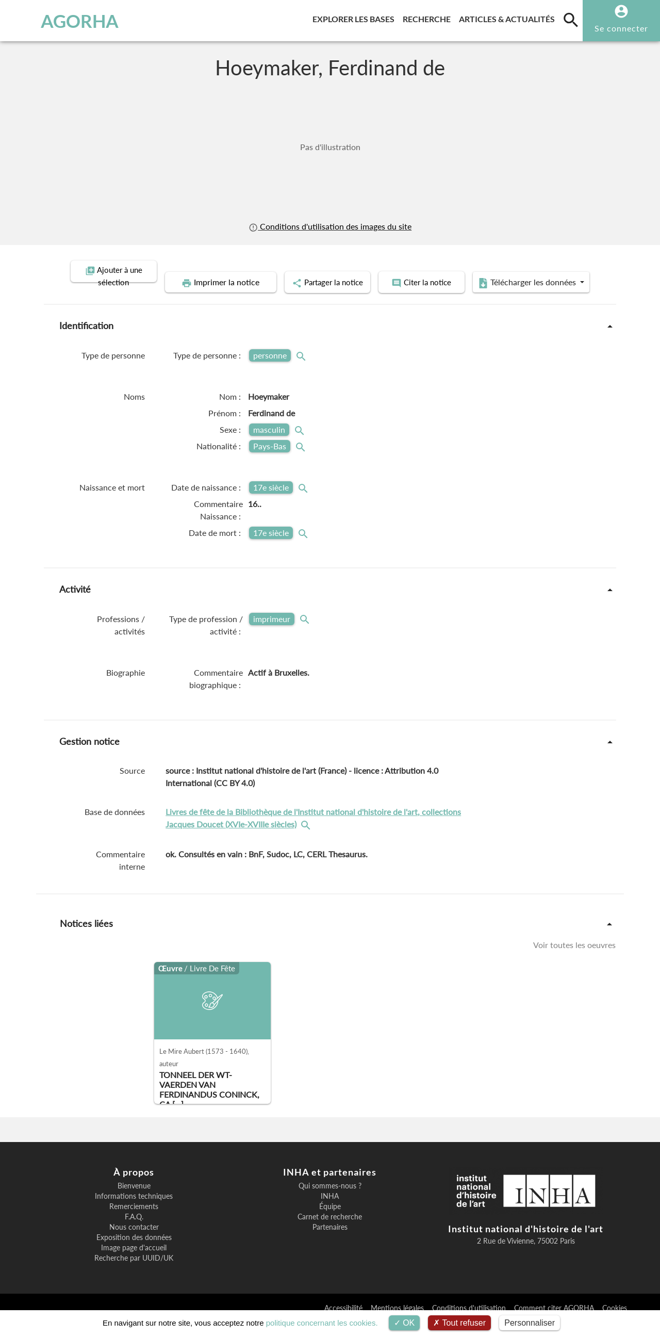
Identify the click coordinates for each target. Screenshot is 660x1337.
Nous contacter (134, 1241)
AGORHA (58, 20)
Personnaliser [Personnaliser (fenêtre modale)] (529, 1322)
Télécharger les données (447, 298)
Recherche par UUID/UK (133, 1272)
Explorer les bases (355, 17)
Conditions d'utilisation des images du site (330, 226)
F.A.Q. (134, 1231)
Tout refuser (459, 1322)
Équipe (330, 1221)
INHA (330, 1210)
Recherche (429, 17)
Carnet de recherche (330, 1231)
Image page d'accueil (134, 1262)
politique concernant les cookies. (322, 1322)
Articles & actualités (509, 17)
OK (404, 1322)
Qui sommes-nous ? (330, 1200)
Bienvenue (134, 1200)
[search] (571, 19)
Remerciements (133, 1221)
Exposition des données (134, 1251)
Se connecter (621, 28)
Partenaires (330, 1241)
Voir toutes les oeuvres (574, 959)
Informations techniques (134, 1210)
